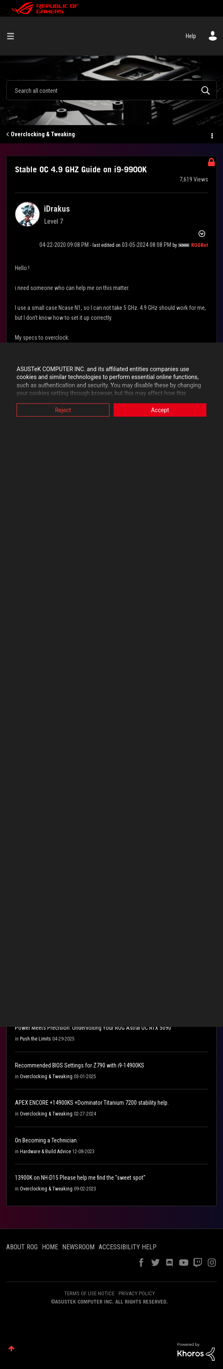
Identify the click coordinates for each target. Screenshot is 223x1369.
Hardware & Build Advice (45, 1151)
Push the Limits (35, 1039)
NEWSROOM (78, 1247)
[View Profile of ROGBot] (199, 245)
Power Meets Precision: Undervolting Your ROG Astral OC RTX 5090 (93, 1027)
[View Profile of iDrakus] (57, 209)
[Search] (111, 90)
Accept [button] (160, 409)
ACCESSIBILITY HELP (128, 1247)
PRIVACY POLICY (137, 1293)
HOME (50, 1247)
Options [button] (211, 135)
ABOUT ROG (22, 1247)
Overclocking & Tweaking (43, 134)
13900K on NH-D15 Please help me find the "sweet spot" (80, 1177)
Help (191, 36)
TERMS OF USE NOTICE (89, 1293)
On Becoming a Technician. (46, 1140)
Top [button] (11, 1348)
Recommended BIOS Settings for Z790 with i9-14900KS (79, 1065)
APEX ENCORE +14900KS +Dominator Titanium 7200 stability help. (92, 1102)
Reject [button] (63, 409)
